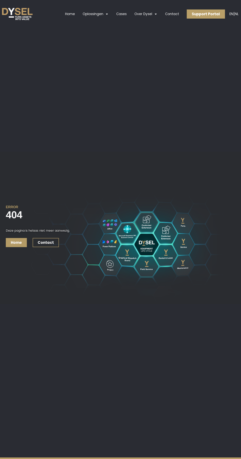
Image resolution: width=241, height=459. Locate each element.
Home (70, 14)
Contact (172, 14)
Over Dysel (145, 14)
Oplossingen (96, 14)
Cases (121, 14)
